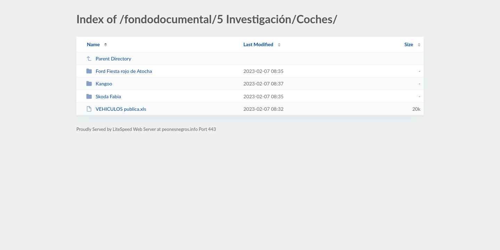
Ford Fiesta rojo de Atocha (119, 71)
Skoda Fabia (103, 96)
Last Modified (258, 44)
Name (93, 44)
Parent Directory (108, 58)
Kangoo (99, 83)
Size (409, 44)
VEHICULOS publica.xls (116, 109)
